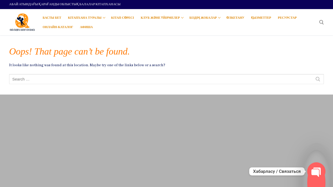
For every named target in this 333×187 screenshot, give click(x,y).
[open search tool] (321, 22)
